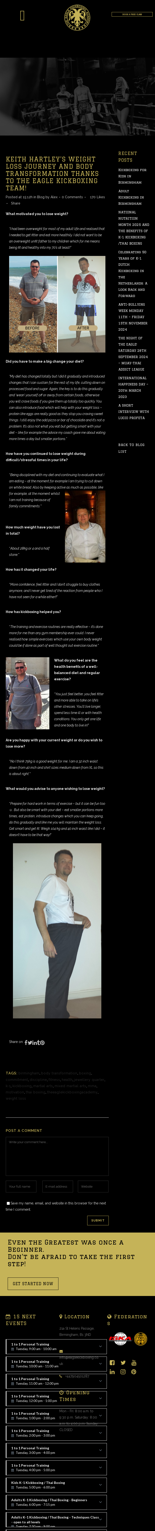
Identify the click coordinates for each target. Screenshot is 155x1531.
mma (92, 1086)
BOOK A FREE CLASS (132, 14)
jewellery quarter (89, 1080)
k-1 (8, 1086)
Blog (41, 197)
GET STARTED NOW (33, 1284)
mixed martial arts (70, 1086)
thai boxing (36, 1092)
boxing (85, 1073)
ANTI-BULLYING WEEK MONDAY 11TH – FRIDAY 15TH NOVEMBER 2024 (133, 317)
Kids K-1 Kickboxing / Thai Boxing (56, 1487)
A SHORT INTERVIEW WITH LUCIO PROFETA (133, 411)
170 (97, 197)
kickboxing (22, 1086)
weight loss (16, 1098)
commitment (17, 1080)
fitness (54, 1080)
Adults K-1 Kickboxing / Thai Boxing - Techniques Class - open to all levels (56, 1521)
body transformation (59, 1073)
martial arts (43, 1086)
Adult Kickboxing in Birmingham (131, 197)
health (67, 1080)
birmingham (29, 1073)
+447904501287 (77, 1376)
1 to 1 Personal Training (56, 1435)
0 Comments (72, 197)
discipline (38, 1080)
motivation (15, 1092)
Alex (54, 197)
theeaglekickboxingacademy (72, 1092)
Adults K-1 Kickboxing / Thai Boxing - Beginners (56, 1504)
